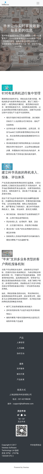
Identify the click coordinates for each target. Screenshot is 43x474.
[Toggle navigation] (38, 3)
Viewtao (26, 467)
